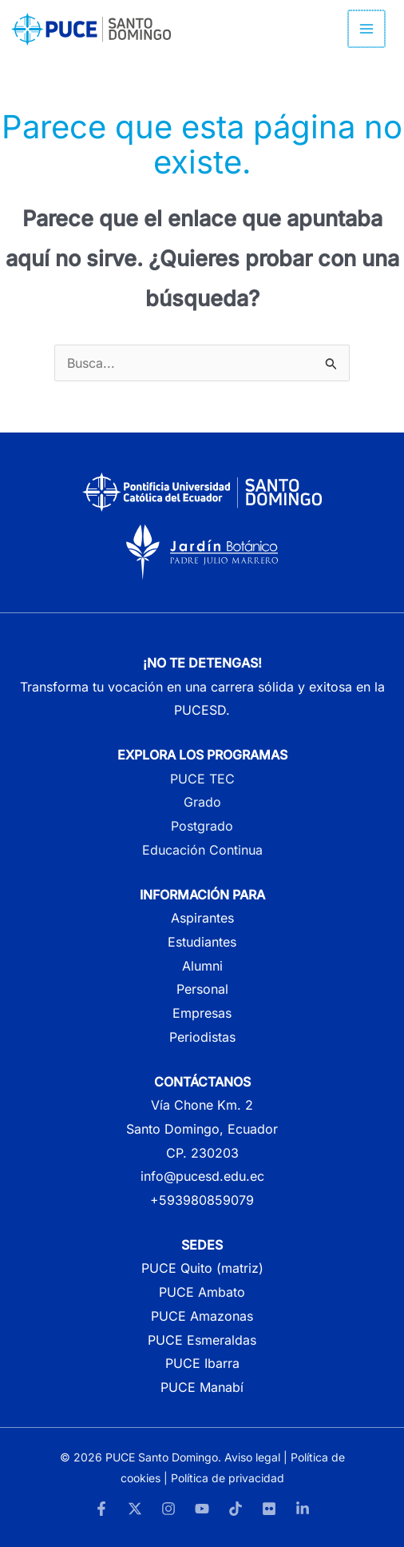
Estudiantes (202, 942)
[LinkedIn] (302, 1508)
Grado (202, 802)
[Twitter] (135, 1508)
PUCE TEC (202, 779)
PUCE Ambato (202, 1292)
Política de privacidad (227, 1478)
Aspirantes (202, 918)
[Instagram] (168, 1508)
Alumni (202, 966)
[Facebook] (101, 1508)
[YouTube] (202, 1508)
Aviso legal (252, 1457)
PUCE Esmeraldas (202, 1340)
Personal (202, 989)
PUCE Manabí (202, 1387)
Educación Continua (202, 850)
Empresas (202, 1013)
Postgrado (202, 826)
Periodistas (202, 1037)
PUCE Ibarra (202, 1363)
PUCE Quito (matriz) (202, 1268)
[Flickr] (269, 1508)
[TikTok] (235, 1508)
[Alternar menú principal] (367, 28)
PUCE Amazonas (202, 1316)
